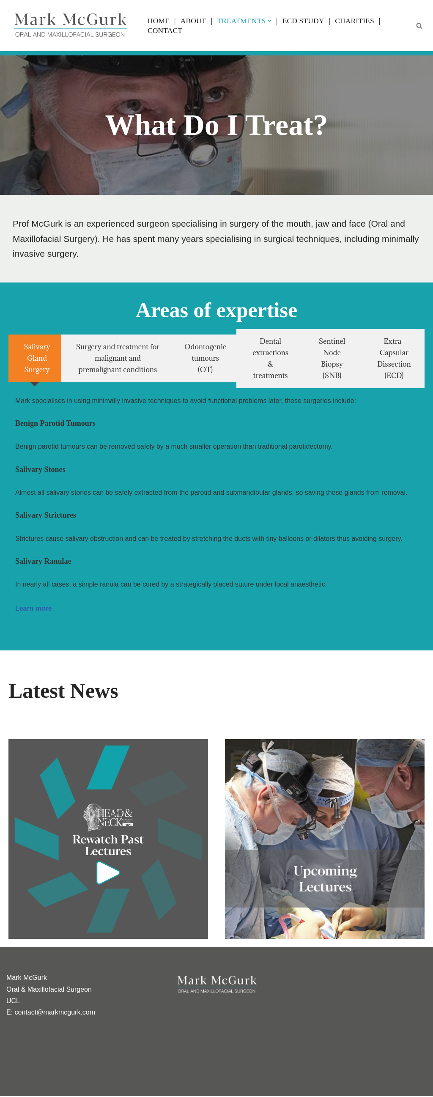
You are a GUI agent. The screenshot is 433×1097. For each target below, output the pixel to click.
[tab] (34, 359)
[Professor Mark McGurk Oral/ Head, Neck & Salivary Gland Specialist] (69, 25)
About (193, 20)
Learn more (33, 609)
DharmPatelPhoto (129, 1086)
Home (159, 20)
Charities (355, 20)
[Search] (419, 25)
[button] (270, 21)
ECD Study (303, 20)
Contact (165, 30)
